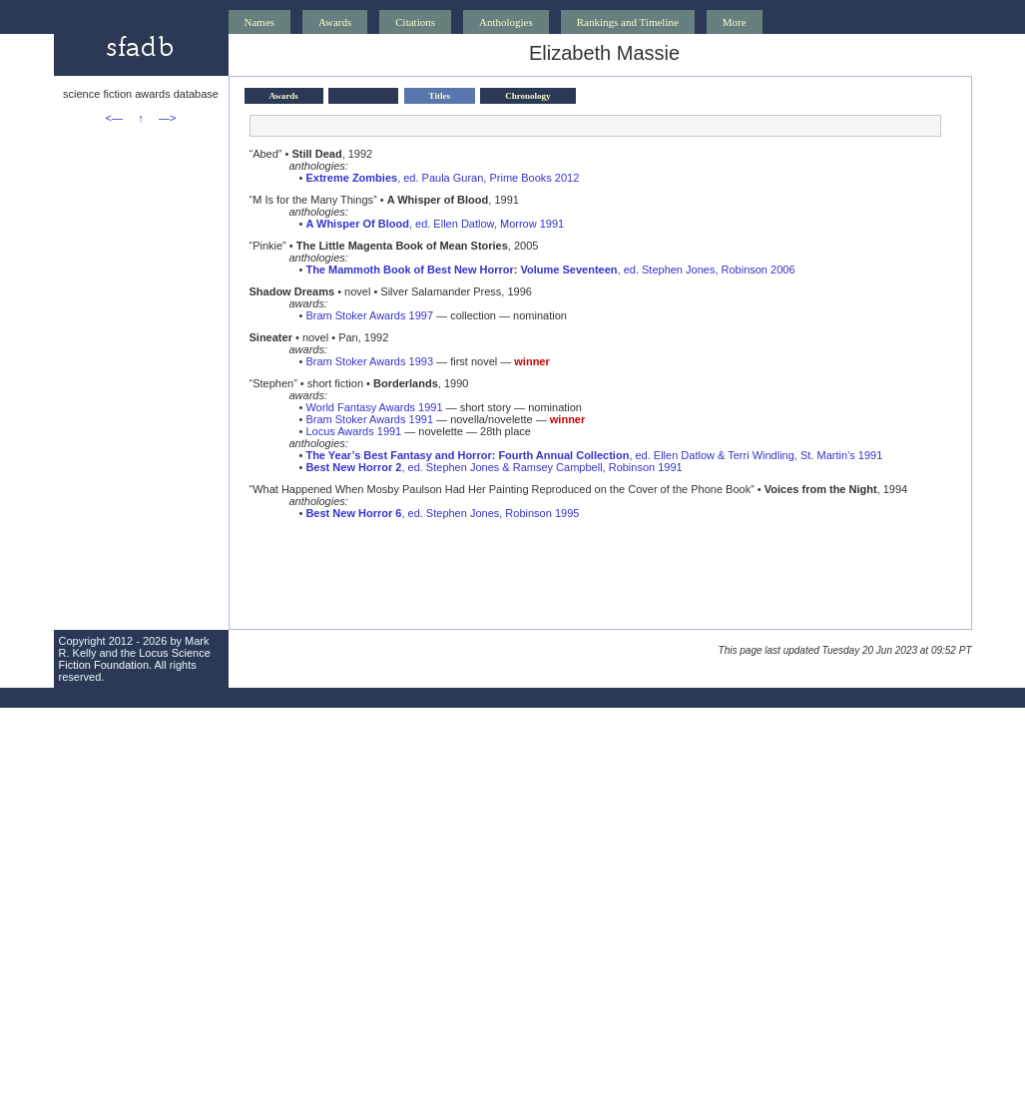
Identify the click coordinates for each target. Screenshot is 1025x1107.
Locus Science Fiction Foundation (135, 659)
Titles (439, 96)
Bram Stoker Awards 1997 (369, 315)
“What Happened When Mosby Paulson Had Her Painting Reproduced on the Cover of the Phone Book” (502, 489)
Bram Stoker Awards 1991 (369, 419)
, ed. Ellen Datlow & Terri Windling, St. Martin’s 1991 (593, 455)
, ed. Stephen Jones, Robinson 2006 (549, 270)
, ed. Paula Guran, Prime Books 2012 (442, 178)
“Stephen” (273, 383)
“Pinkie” (268, 246)
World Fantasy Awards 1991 (373, 407)
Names (260, 22)
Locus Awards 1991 (353, 431)
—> (167, 118)
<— (114, 118)
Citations (415, 22)
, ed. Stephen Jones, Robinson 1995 (442, 513)
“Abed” (266, 154)
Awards (334, 22)
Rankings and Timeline (628, 22)
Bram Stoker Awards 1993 (369, 361)
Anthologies (506, 22)
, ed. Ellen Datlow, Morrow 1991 (434, 224)
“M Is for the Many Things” (313, 200)
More (735, 22)
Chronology (527, 96)
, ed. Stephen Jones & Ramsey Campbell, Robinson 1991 (493, 467)
